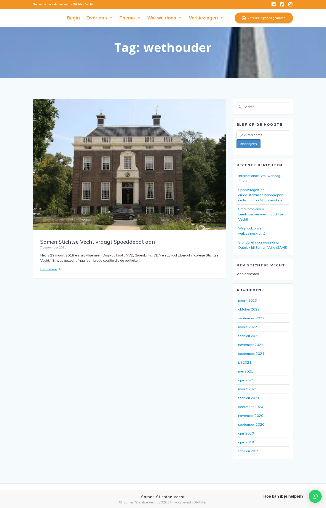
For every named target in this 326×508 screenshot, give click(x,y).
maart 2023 (247, 300)
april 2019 (246, 442)
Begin (73, 18)
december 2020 (250, 406)
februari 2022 (248, 336)
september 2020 (251, 424)
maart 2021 (247, 389)
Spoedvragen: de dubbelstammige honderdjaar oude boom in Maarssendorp (260, 195)
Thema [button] (130, 18)
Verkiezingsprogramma (264, 18)
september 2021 (251, 353)
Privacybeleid (180, 502)
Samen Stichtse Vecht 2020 (145, 502)
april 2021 (246, 380)
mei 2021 (245, 371)
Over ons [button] (99, 18)
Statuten (200, 502)
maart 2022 (247, 327)
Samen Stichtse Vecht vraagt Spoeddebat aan (97, 242)
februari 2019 (248, 451)
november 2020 (250, 415)
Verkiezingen (206, 18)
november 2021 (250, 344)
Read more (48, 269)
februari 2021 (248, 398)
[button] (315, 496)
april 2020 (246, 433)
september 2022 (251, 318)
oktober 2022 (249, 309)
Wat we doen (164, 18)
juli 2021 (244, 362)
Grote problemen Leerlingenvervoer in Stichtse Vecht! (260, 214)
